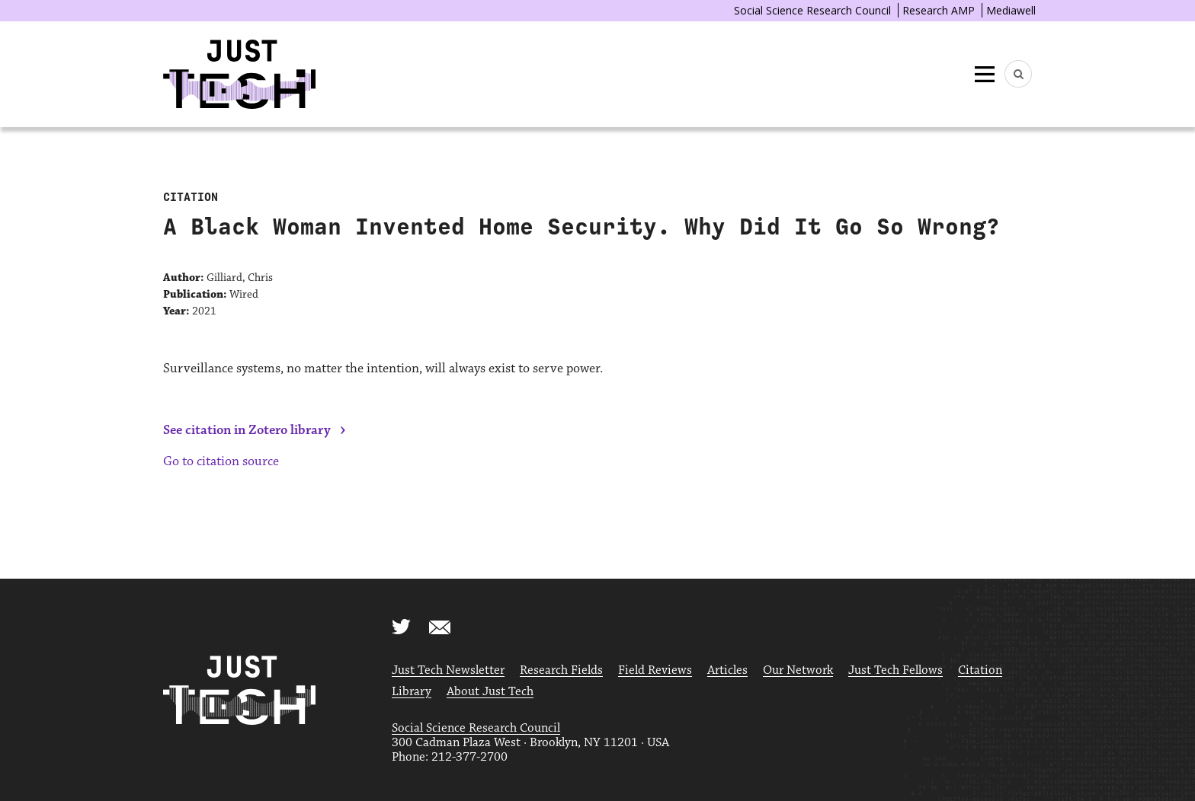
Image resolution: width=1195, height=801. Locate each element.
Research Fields (561, 670)
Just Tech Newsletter (448, 670)
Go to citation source (221, 461)
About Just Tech (490, 692)
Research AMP (938, 10)
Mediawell (1011, 10)
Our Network (798, 670)
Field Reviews (655, 670)
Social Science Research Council (812, 10)
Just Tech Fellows (895, 670)
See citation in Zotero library (247, 430)
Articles (727, 670)
